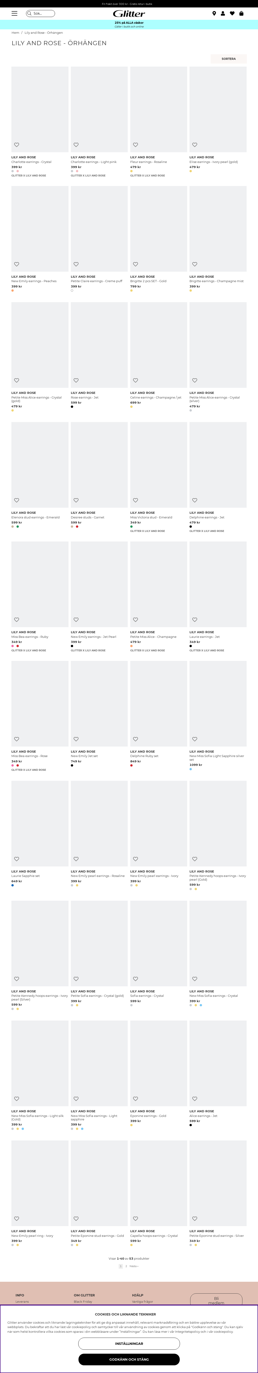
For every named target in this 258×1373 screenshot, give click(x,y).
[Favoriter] (234, 13)
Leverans (22, 1301)
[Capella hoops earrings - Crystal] (158, 1194)
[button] (225, 13)
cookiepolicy (223, 1331)
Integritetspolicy (187, 1331)
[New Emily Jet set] (99, 716)
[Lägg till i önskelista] (16, 144)
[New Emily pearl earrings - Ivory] (158, 836)
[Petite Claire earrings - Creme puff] (99, 240)
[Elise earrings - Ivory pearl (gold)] (217, 122)
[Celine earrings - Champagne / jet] (158, 357)
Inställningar (129, 1344)
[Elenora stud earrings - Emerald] (39, 477)
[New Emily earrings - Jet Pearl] (99, 596)
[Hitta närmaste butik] (214, 14)
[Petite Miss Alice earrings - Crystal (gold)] (39, 357)
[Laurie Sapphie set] (39, 836)
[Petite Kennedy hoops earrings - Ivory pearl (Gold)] (217, 836)
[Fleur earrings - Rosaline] (158, 122)
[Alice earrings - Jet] (217, 1076)
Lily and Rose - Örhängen (44, 32)
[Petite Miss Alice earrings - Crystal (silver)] (217, 357)
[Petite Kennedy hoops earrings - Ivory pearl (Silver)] (39, 956)
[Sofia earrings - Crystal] (158, 956)
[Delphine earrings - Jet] (217, 477)
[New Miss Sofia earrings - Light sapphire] (99, 1076)
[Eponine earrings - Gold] (158, 1076)
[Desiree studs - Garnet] (99, 477)
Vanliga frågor (142, 1301)
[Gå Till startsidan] (129, 13)
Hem (15, 32)
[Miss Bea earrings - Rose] (39, 716)
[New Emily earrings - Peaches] (39, 240)
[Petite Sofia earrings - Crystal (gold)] (99, 956)
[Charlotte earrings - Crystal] (39, 122)
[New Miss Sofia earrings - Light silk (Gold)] (39, 1076)
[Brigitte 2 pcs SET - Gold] (158, 240)
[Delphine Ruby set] (158, 716)
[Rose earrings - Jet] (99, 357)
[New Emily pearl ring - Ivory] (39, 1194)
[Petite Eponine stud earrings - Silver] (217, 1194)
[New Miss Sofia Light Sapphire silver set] (217, 716)
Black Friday (83, 1301)
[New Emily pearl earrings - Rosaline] (99, 836)
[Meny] (15, 13)
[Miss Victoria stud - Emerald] (158, 477)
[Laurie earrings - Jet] (217, 596)
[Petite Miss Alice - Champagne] (158, 596)
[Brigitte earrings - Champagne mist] (217, 240)
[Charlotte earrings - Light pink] (99, 122)
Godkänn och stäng (129, 1359)
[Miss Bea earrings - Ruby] (39, 596)
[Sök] (40, 13)
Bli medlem (216, 1300)
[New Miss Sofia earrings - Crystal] (217, 956)
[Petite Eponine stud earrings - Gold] (99, 1194)
